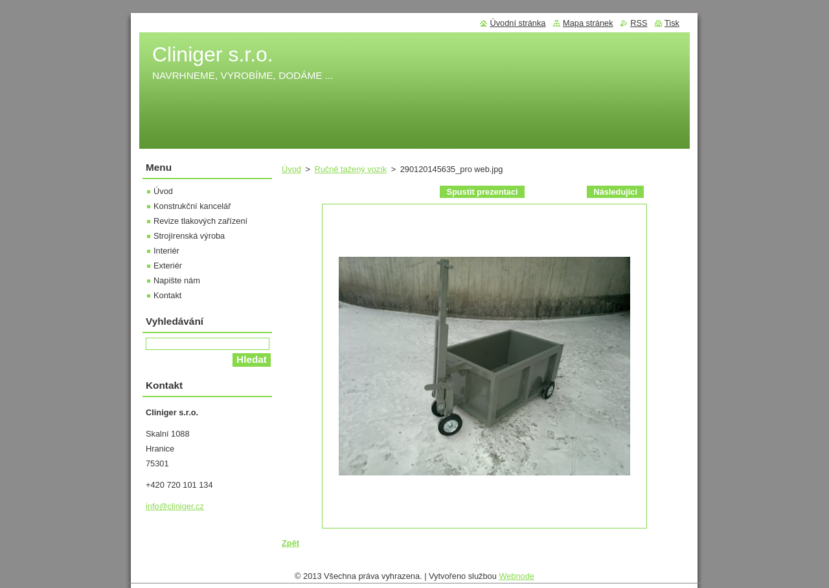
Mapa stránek (588, 23)
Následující (615, 192)
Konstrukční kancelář (192, 206)
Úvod (291, 169)
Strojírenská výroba (189, 236)
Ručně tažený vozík (350, 169)
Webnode (516, 579)
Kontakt (167, 295)
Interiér (166, 251)
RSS (638, 23)
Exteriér (167, 265)
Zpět (290, 543)
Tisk (671, 23)
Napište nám (176, 280)
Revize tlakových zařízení (200, 221)
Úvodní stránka (517, 23)
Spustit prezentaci (481, 192)
